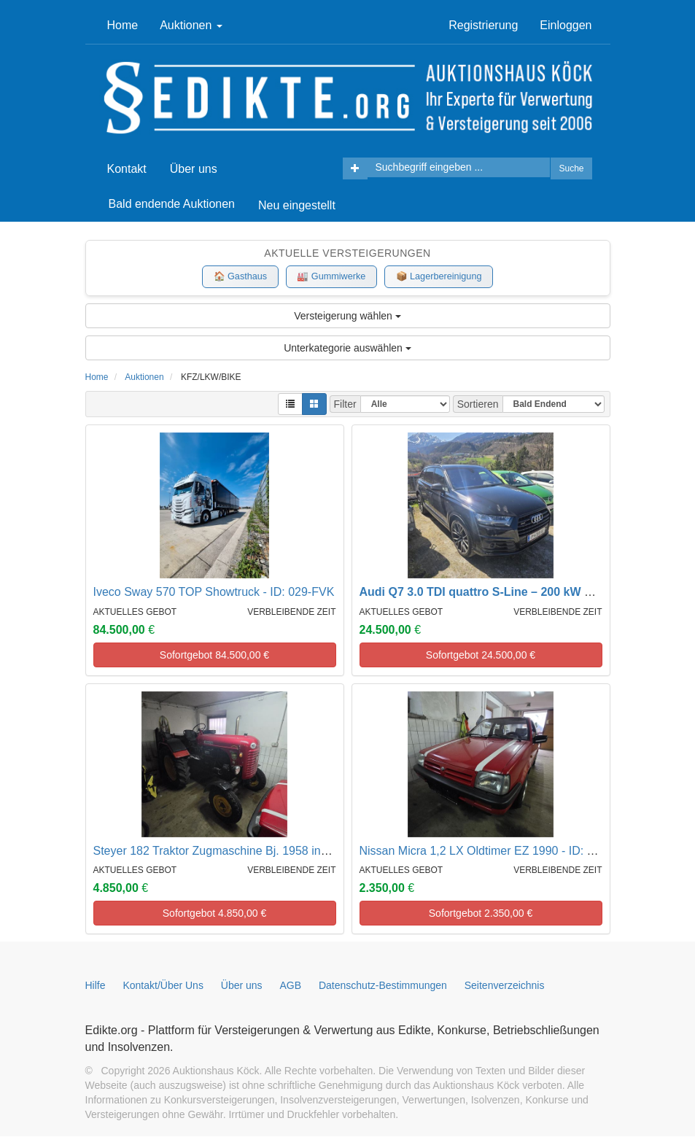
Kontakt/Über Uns (163, 986)
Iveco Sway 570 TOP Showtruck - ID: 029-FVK (214, 592)
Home (123, 25)
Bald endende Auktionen (172, 204)
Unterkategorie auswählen (347, 348)
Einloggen (565, 25)
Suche (571, 168)
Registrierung (483, 25)
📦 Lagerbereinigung (442, 276)
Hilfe (95, 986)
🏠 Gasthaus (236, 276)
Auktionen (191, 25)
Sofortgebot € (214, 655)
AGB (291, 986)
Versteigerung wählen (347, 316)
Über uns (193, 169)
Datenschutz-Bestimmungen (383, 986)
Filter (345, 405)
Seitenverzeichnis (505, 986)
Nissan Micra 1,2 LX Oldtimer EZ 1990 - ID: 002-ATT (496, 851)
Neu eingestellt (296, 205)
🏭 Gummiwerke (331, 276)
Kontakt (127, 169)
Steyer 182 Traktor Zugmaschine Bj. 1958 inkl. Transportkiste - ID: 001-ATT (287, 851)
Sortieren (478, 405)
